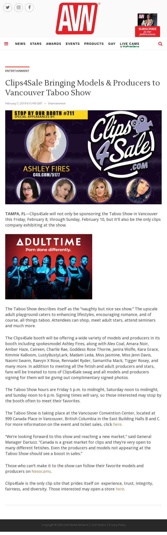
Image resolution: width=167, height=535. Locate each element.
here (117, 424)
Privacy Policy (117, 525)
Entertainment (56, 103)
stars (36, 43)
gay (112, 43)
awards (53, 43)
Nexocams (41, 471)
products (94, 43)
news (20, 43)
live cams (130, 46)
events (73, 43)
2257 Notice (98, 525)
